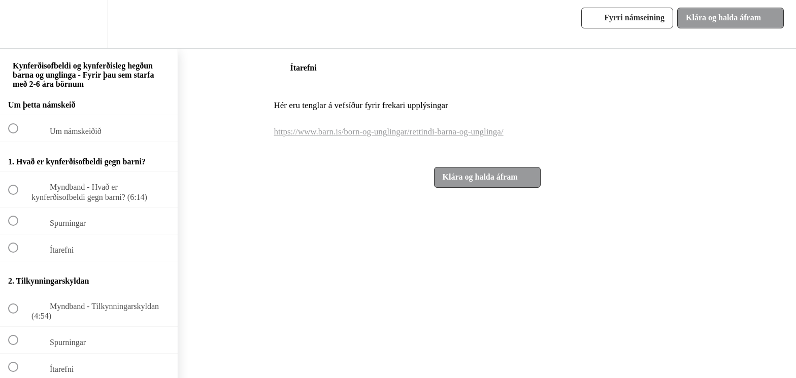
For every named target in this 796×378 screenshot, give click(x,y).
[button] (19, 24)
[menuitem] (89, 24)
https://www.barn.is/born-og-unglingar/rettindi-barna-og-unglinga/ (389, 131)
